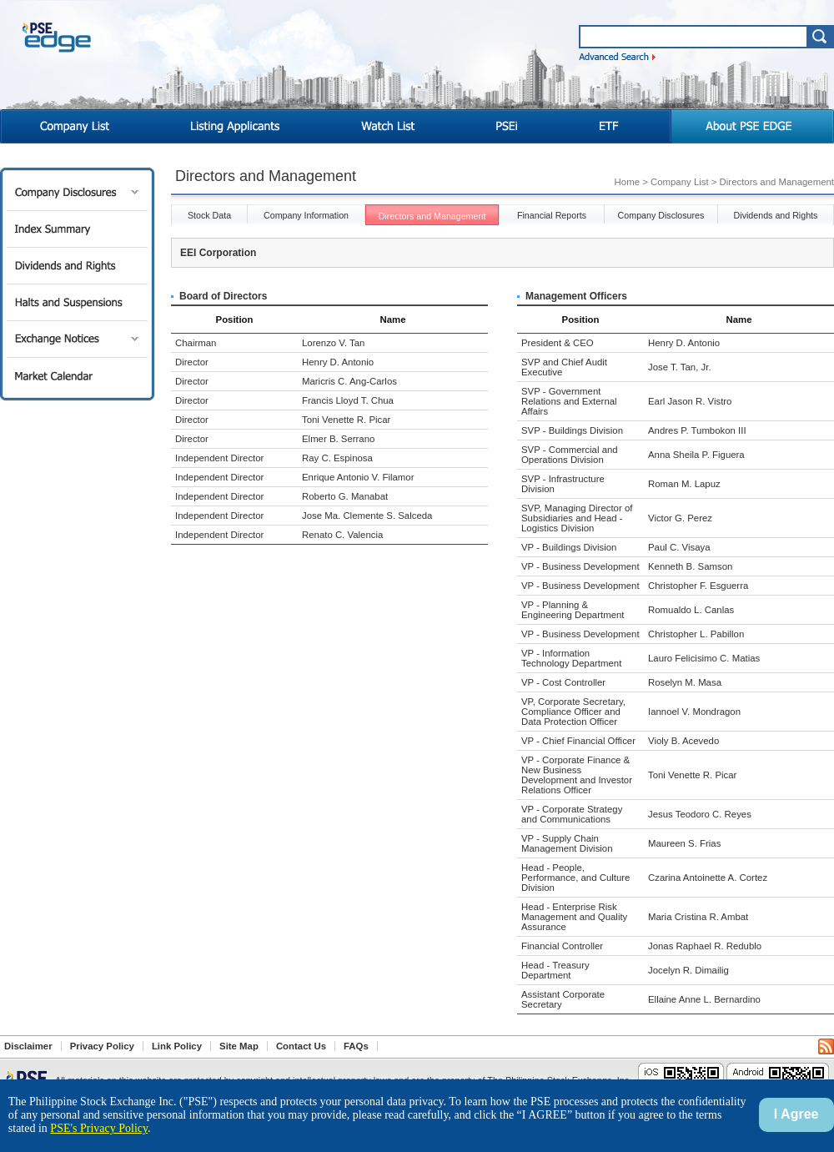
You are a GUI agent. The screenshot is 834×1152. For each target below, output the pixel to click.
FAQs (356, 1046)
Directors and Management (432, 216)
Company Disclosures (77, 192)
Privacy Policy (102, 1046)
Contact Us (301, 1046)
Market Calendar (77, 376)
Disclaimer (28, 1046)
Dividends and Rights (77, 265)
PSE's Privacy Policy (99, 1128)
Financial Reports (551, 215)
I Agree (796, 1114)
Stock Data (209, 215)
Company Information (306, 215)
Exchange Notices (77, 339)
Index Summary (77, 229)
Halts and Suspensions (77, 302)
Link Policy (177, 1046)
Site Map (239, 1046)
